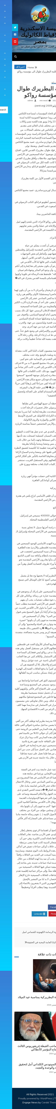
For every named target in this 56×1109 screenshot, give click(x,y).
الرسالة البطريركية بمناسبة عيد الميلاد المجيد (29, 999)
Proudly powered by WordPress (23, 1098)
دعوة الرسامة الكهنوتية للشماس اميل (28, 931)
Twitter (27, 907)
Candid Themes (37, 1102)
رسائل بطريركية (45, 83)
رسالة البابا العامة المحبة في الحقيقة (33, 942)
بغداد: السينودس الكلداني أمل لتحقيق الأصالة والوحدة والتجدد (29, 1066)
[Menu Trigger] (49, 6)
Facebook (44, 907)
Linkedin (27, 914)
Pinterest (45, 914)
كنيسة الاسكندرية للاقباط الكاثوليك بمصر (28, 35)
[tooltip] (3, 27)
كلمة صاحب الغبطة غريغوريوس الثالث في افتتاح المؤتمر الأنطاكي (29, 1048)
